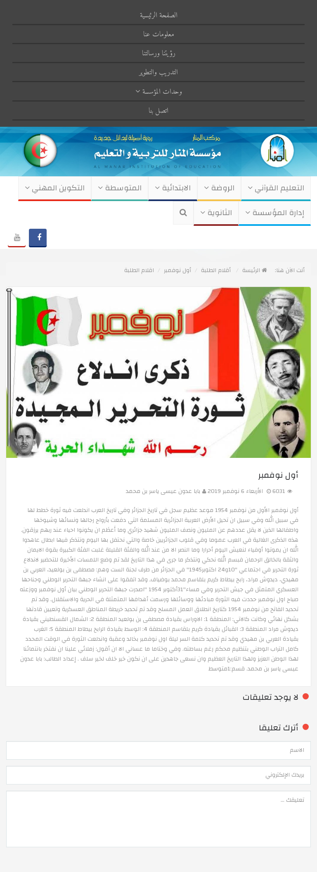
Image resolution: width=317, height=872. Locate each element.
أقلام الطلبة (216, 270)
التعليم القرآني (276, 188)
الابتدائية (173, 188)
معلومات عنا (158, 34)
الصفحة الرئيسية (158, 15)
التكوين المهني (55, 188)
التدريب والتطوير (158, 72)
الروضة (219, 188)
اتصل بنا (158, 110)
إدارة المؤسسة (274, 213)
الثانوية (216, 213)
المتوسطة (120, 188)
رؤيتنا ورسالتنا (158, 53)
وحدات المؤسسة (158, 91)
